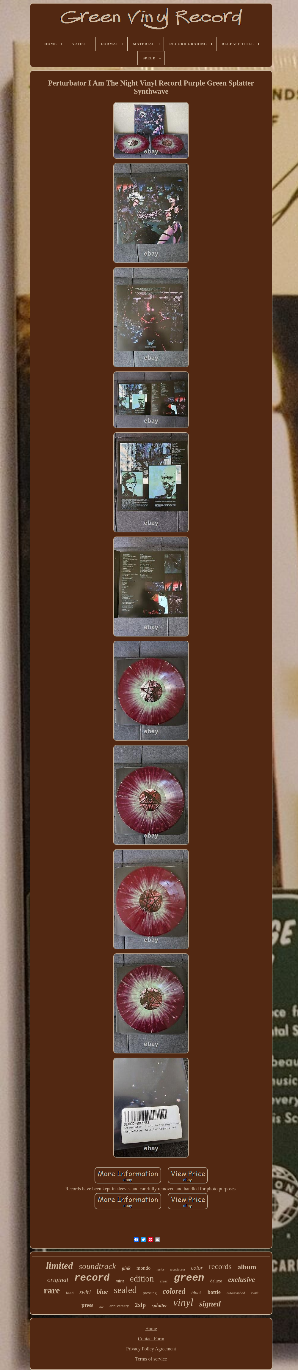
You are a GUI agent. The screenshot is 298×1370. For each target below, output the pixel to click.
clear (164, 1281)
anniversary (119, 1306)
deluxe (216, 1281)
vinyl (183, 1302)
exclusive (241, 1279)
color (197, 1268)
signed (210, 1303)
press (87, 1305)
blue (102, 1291)
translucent (177, 1269)
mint (119, 1281)
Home (151, 1328)
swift (254, 1293)
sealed (125, 1290)
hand (69, 1293)
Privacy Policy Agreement (151, 1348)
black (196, 1292)
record (92, 1278)
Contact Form (151, 1338)
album (247, 1267)
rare (52, 1290)
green (189, 1278)
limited (59, 1265)
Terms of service (151, 1358)
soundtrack (97, 1266)
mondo (143, 1268)
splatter (159, 1305)
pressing (150, 1293)
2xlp (140, 1305)
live (101, 1307)
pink (126, 1268)
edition (142, 1278)
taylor (160, 1269)
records (220, 1266)
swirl (85, 1292)
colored (174, 1291)
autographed (236, 1293)
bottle (214, 1292)
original (57, 1279)
